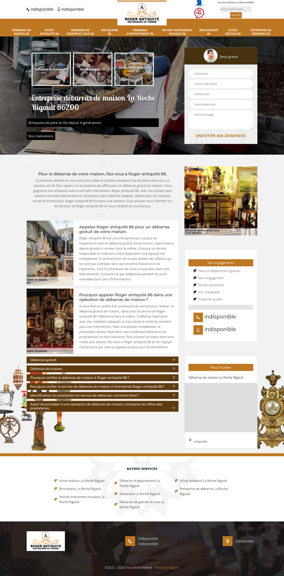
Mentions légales (166, 567)
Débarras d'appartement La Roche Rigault (137, 483)
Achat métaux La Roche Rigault (79, 480)
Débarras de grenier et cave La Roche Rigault (139, 504)
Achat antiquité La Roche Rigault (201, 480)
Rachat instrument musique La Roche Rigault (79, 499)
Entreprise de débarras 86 (260, 31)
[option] (51, 69)
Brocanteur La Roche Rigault (77, 489)
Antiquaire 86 (109, 31)
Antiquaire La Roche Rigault (137, 494)
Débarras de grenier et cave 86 (80, 31)
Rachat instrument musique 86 (177, 31)
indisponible (40, 9)
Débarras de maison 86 (21, 31)
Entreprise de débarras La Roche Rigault (201, 491)
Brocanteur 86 (208, 31)
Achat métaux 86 (233, 31)
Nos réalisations (40, 136)
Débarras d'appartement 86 (140, 31)
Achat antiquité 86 (49, 31)
